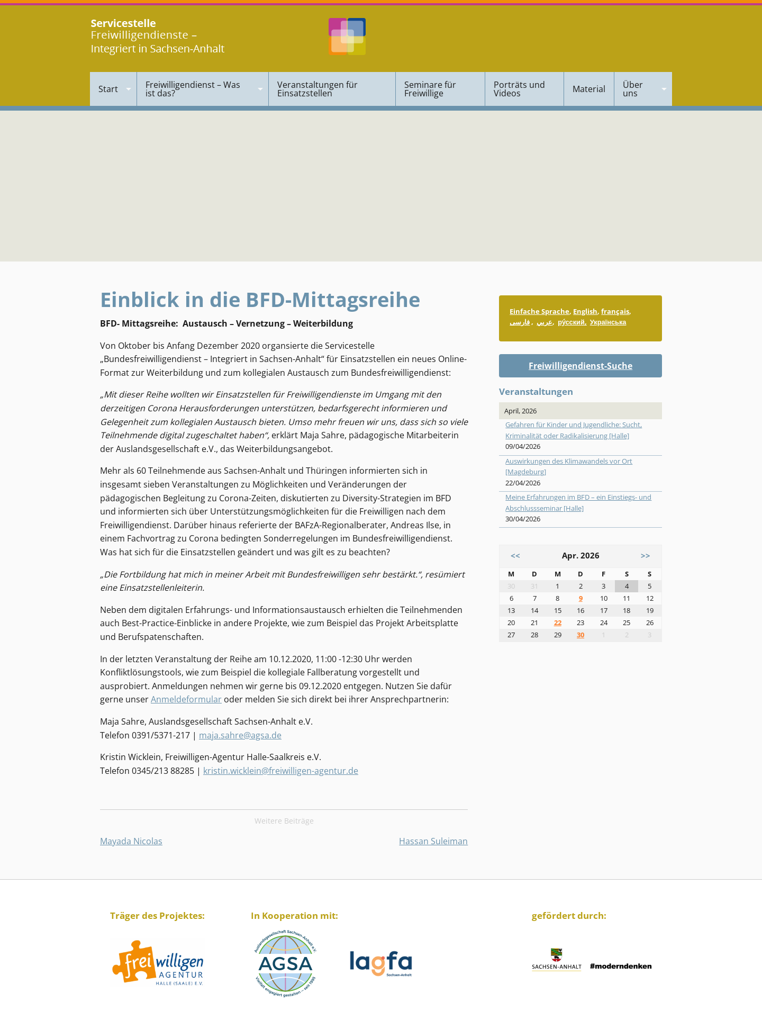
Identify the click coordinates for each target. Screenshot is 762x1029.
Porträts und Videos (519, 89)
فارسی (520, 322)
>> (645, 555)
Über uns (633, 89)
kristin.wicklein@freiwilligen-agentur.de (280, 771)
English (585, 311)
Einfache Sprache (539, 311)
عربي (544, 322)
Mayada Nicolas (131, 841)
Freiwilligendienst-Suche (580, 366)
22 (557, 622)
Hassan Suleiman (433, 841)
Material (589, 89)
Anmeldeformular (186, 699)
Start (108, 89)
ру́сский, (572, 322)
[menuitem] (113, 89)
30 (580, 634)
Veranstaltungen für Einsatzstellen (317, 89)
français (615, 311)
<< (515, 555)
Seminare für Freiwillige (430, 89)
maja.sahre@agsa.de (240, 735)
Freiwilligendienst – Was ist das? (193, 89)
